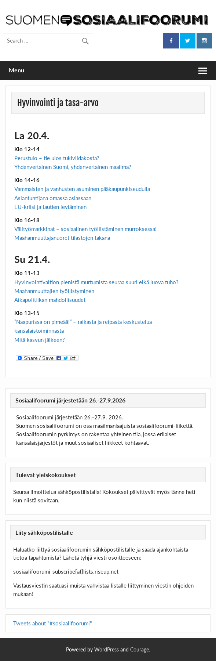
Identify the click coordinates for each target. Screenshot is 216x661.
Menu (16, 69)
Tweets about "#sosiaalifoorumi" (52, 623)
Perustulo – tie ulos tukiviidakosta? (56, 158)
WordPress (106, 649)
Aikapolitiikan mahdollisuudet (49, 299)
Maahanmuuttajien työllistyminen (54, 291)
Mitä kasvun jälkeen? (39, 339)
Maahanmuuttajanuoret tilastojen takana (62, 237)
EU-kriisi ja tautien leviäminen (50, 206)
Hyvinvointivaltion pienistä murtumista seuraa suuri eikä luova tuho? (96, 282)
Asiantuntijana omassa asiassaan (52, 198)
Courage (139, 649)
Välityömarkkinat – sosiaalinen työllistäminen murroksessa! (85, 228)
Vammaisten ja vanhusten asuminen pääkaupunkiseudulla (82, 188)
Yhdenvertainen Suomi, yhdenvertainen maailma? (72, 166)
